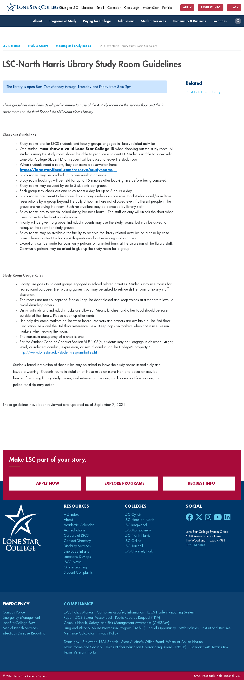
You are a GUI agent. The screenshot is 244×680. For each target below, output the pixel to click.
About (38, 21)
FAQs (197, 675)
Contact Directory (77, 541)
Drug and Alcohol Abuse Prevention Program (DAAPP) (104, 628)
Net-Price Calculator (79, 633)
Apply (187, 7)
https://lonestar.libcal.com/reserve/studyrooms (66, 170)
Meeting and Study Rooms (73, 45)
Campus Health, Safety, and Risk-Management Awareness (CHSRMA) (116, 623)
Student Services (154, 21)
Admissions (127, 21)
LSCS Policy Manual (79, 612)
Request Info (211, 7)
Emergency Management (21, 617)
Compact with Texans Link (209, 647)
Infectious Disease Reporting (24, 633)
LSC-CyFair (133, 514)
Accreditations (74, 530)
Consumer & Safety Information (120, 612)
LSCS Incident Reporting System (170, 612)
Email (100, 7)
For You (169, 7)
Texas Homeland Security (83, 647)
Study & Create (38, 45)
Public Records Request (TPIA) (137, 617)
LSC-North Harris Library (203, 92)
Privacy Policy (108, 633)
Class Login (132, 7)
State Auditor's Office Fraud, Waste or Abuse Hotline (162, 642)
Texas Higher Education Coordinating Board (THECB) (145, 647)
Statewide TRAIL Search (100, 642)
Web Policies (189, 628)
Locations (221, 21)
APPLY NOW (45, 483)
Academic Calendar (79, 525)
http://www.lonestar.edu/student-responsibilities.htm (59, 352)
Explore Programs (122, 483)
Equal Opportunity (162, 628)
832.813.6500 (195, 545)
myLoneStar (151, 7)
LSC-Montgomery (138, 530)
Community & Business (191, 21)
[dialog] (231, 667)
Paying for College (98, 21)
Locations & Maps (77, 557)
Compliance (78, 604)
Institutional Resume (216, 628)
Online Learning (75, 567)
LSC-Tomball (134, 546)
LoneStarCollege (19, 623)
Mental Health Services (20, 628)
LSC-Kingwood (136, 525)
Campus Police (14, 612)
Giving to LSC (68, 7)
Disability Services (77, 546)
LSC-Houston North (139, 520)
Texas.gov (71, 642)
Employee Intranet (78, 551)
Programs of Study (64, 21)
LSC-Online (133, 541)
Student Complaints (78, 572)
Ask (234, 7)
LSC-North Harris (137, 535)
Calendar (114, 7)
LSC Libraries (11, 45)
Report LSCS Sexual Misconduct (88, 617)
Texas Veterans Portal (80, 652)
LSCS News (72, 562)
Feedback (208, 675)
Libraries (87, 7)
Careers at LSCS (76, 535)
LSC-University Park (139, 551)
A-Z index (71, 514)
